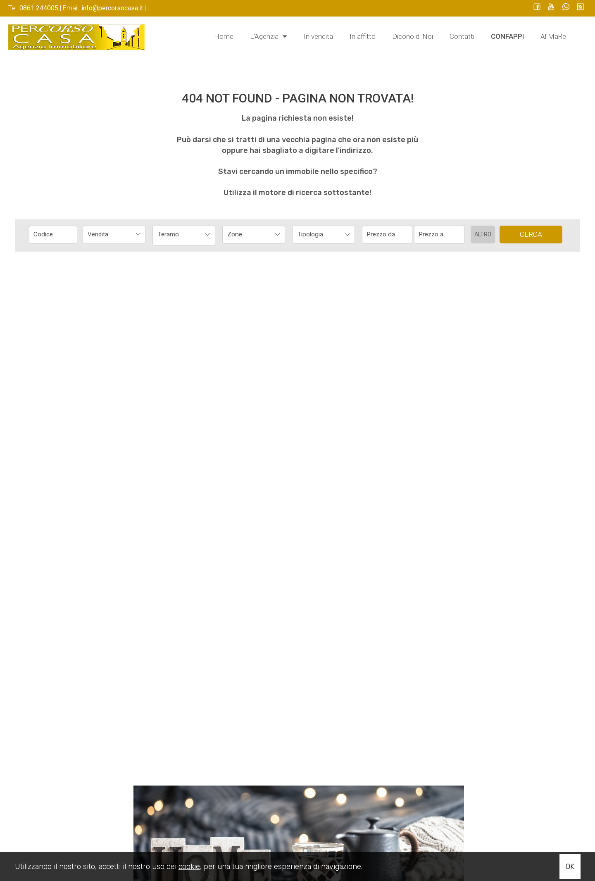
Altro (482, 234)
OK (570, 866)
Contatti (462, 36)
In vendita (318, 36)
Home (223, 36)
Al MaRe (553, 36)
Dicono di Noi (412, 36)
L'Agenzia (268, 35)
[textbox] (248, 234)
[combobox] (114, 234)
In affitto (363, 36)
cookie (189, 866)
